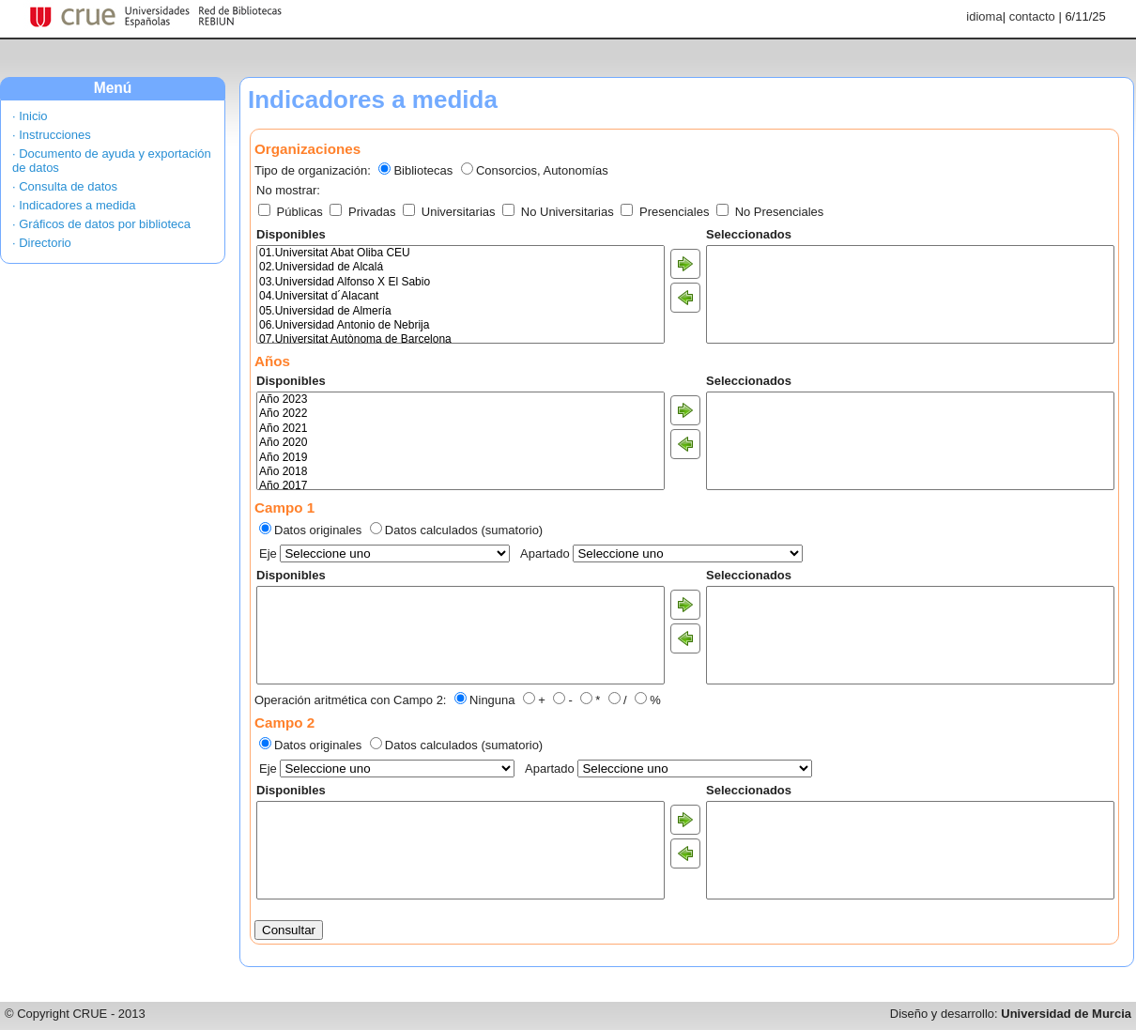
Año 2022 (460, 414)
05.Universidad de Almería (460, 311)
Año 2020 (460, 443)
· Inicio (30, 116)
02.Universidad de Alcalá (460, 267)
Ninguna (491, 700)
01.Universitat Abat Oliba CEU (460, 253)
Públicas (292, 212)
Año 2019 (460, 458)
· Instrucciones (51, 135)
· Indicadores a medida (74, 205)
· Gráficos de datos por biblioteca (101, 224)
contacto (1032, 16)
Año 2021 (460, 429)
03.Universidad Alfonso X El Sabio (460, 282)
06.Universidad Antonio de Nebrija (460, 325)
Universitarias (451, 212)
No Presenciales (769, 212)
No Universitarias (559, 212)
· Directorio (41, 243)
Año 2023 (460, 399)
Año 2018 (460, 472)
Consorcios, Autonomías (542, 170)
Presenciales (667, 212)
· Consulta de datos (64, 186)
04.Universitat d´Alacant (460, 296)
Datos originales (317, 530)
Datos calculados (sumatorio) (464, 530)
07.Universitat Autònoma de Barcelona (460, 339)
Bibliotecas (423, 170)
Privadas (364, 212)
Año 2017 (460, 486)
